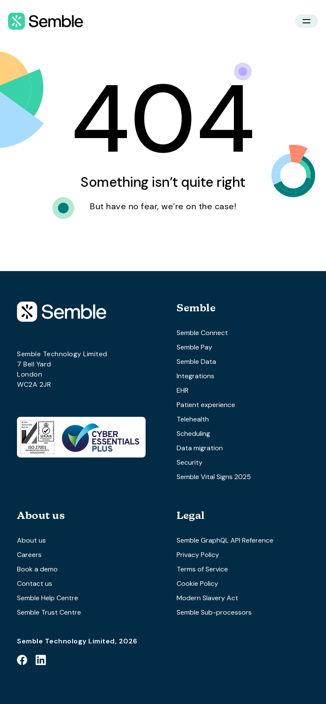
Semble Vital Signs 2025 (214, 476)
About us (31, 540)
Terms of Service (202, 569)
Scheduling (193, 433)
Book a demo (37, 569)
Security (189, 462)
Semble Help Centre (47, 597)
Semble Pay (194, 347)
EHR (182, 390)
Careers (29, 554)
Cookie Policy (197, 583)
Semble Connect (202, 332)
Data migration (200, 447)
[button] (306, 21)
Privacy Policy (198, 554)
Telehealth (193, 419)
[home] (45, 21)
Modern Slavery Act (207, 597)
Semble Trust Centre (49, 612)
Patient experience (206, 404)
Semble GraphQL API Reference (225, 540)
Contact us (34, 583)
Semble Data (196, 361)
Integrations (195, 375)
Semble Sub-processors (214, 612)
